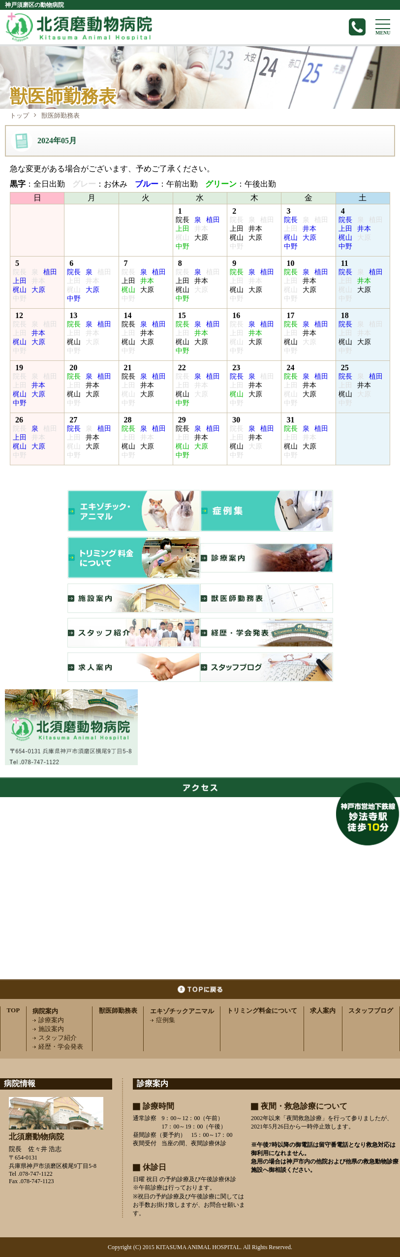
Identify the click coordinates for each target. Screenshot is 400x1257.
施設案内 (48, 1028)
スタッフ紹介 (54, 1037)
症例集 (162, 1020)
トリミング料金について (262, 1010)
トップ (19, 115)
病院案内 (45, 1011)
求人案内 (323, 1010)
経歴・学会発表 (57, 1046)
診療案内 (48, 1020)
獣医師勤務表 (118, 1010)
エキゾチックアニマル (182, 1011)
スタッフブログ (370, 1010)
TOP (13, 1010)
